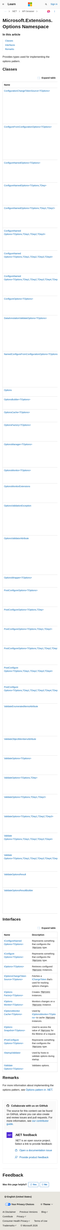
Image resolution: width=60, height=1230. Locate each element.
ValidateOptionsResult (15, 874)
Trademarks (8, 1225)
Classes (9, 40)
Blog (43, 1212)
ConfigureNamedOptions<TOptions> (22, 163)
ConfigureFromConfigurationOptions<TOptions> (28, 127)
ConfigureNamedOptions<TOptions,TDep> (25, 185)
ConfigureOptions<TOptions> (18, 299)
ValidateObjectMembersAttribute (20, 739)
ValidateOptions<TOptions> (17, 758)
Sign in (54, 4)
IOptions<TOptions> (14, 966)
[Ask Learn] (49, 11)
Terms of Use (40, 1221)
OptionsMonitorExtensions (17, 486)
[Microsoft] (30, 4)
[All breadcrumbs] (5, 11)
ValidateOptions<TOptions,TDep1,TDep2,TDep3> (28, 816)
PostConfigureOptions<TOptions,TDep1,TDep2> (28, 629)
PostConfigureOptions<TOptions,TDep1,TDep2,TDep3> (32, 648)
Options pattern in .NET (39, 1089)
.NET (14, 11)
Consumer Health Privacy (15, 1221)
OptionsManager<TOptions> (18, 444)
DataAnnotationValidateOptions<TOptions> (25, 318)
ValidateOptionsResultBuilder (18, 890)
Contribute (8, 1216)
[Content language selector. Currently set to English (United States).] (18, 1196)
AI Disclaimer (9, 1212)
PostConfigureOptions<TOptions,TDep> (24, 609)
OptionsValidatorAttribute (16, 538)
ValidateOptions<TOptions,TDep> (20, 777)
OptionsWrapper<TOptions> (18, 577)
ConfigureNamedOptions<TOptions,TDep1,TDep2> (29, 208)
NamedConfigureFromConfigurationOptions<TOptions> (31, 354)
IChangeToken (39, 979)
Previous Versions (28, 1212)
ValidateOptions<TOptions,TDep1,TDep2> (25, 797)
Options (8, 390)
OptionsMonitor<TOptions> (17, 470)
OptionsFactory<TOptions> (17, 425)
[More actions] (54, 11)
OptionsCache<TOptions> (17, 412)
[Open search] (46, 4)
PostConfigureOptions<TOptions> (21, 590)
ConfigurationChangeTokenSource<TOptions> (27, 91)
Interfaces (10, 45)
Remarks (9, 49)
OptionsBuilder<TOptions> (17, 399)
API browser (28, 11)
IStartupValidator (12, 1053)
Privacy (20, 1216)
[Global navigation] (3, 4)
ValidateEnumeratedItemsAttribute (21, 706)
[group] (30, 498)
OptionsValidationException (17, 505)
